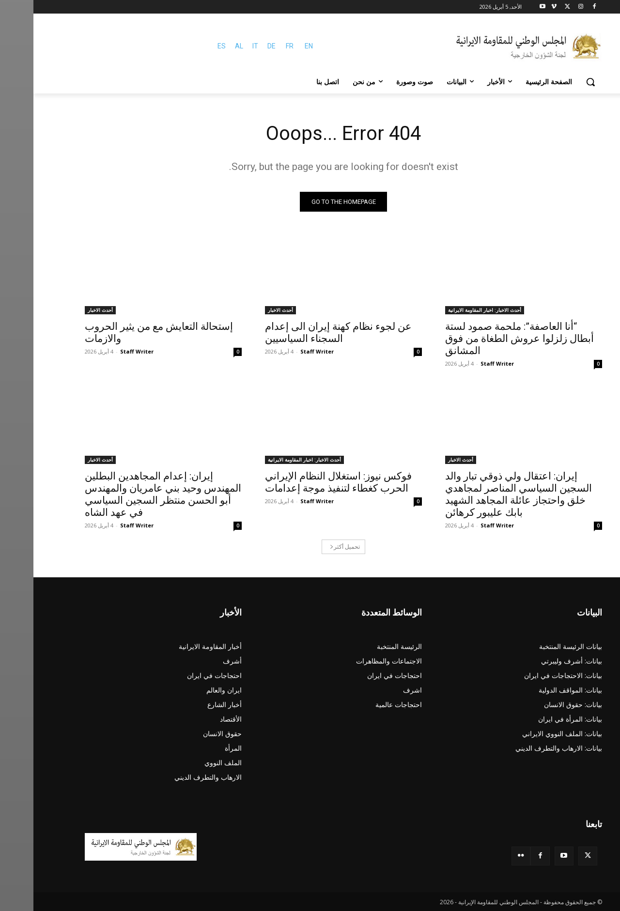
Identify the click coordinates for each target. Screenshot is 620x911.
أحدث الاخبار (247, 310)
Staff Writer (463, 363)
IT (222, 46)
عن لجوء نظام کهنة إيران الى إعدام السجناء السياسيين (305, 332)
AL (206, 46)
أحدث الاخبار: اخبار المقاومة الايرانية (451, 310)
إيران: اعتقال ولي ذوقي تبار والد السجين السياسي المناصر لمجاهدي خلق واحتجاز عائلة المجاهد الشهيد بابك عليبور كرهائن (485, 494)
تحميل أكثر (311, 546)
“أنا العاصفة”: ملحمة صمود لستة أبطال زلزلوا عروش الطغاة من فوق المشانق (486, 338)
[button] (557, 81)
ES (188, 46)
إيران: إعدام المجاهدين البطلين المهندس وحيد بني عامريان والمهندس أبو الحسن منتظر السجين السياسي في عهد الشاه (129, 494)
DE (238, 46)
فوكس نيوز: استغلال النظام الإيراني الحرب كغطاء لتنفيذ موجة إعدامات (305, 482)
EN (275, 46)
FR (256, 46)
